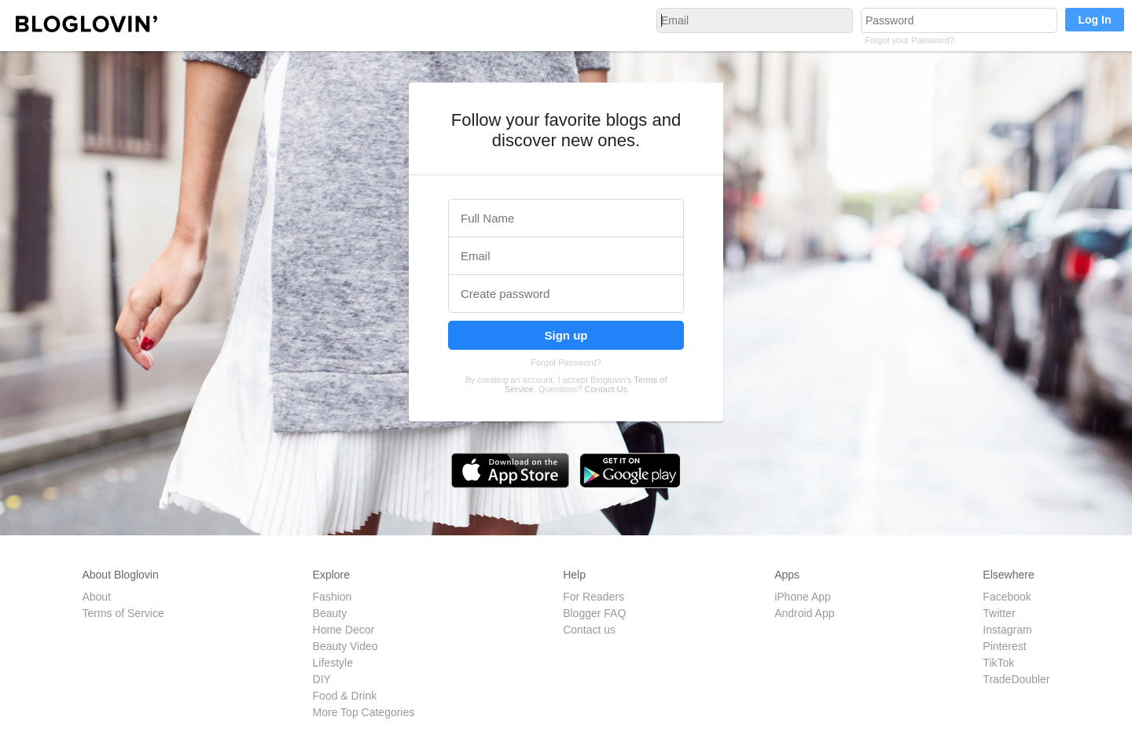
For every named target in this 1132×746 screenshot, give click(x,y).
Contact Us (606, 389)
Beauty (330, 613)
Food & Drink (345, 695)
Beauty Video (345, 646)
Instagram (1007, 629)
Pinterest (1004, 646)
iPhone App (802, 596)
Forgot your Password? (909, 40)
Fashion (332, 596)
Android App (804, 613)
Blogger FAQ (594, 613)
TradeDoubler (1016, 679)
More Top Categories (364, 712)
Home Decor (344, 629)
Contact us (589, 629)
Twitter (999, 613)
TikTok (998, 662)
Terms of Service (123, 613)
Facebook (1007, 596)
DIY (322, 679)
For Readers (593, 596)
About (96, 596)
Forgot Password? (566, 362)
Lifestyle (333, 662)
